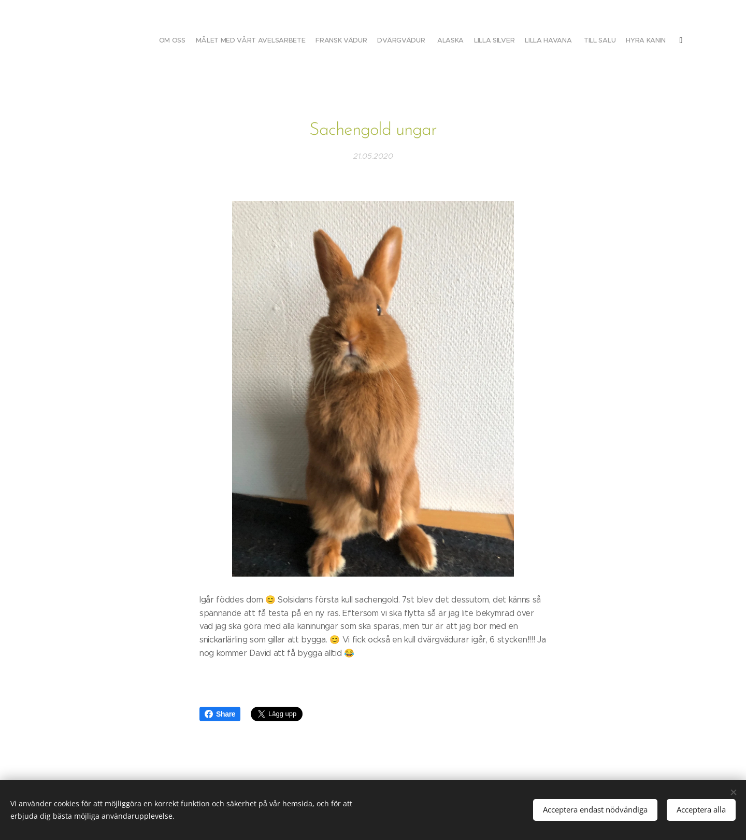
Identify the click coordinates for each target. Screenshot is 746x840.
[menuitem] (550, 41)
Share (220, 714)
